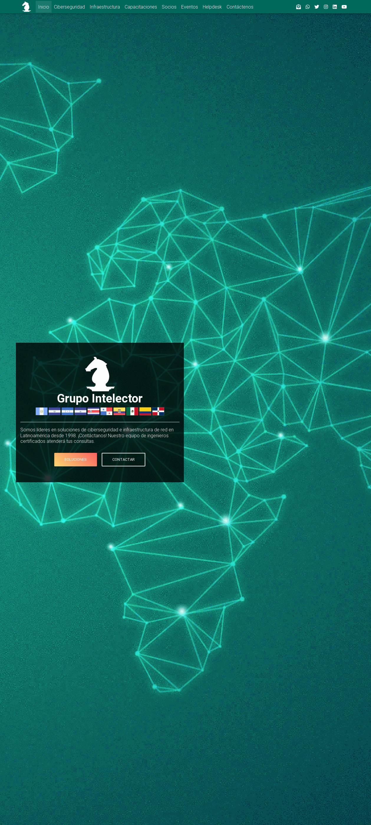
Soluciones (61, 459)
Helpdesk (212, 7)
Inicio (43, 7)
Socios (169, 7)
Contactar (109, 459)
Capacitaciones (141, 7)
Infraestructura (105, 7)
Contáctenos (240, 7)
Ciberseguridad (69, 7)
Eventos (189, 7)
